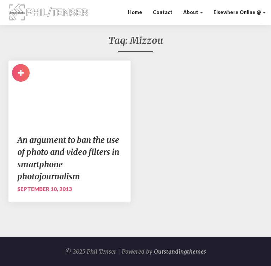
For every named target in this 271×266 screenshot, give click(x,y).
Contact (163, 12)
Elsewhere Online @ (239, 12)
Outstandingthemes (180, 251)
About (193, 12)
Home (135, 12)
